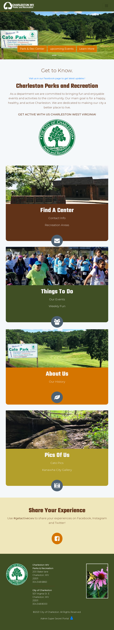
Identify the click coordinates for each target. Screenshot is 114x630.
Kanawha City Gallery (57, 470)
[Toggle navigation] (106, 5)
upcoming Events (62, 48)
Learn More (86, 48)
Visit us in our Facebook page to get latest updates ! (57, 78)
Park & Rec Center (32, 48)
